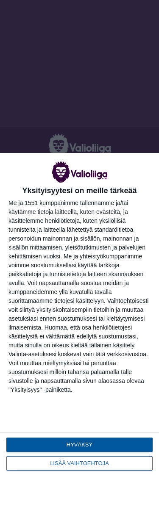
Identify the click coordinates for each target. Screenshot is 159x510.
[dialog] (79, 331)
